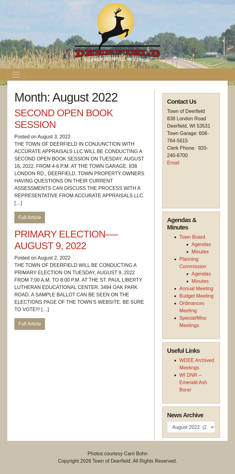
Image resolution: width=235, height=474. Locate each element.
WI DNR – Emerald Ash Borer (193, 382)
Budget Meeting (196, 296)
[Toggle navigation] (15, 74)
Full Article (29, 217)
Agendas (201, 244)
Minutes (200, 251)
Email (173, 162)
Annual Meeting (196, 288)
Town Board (192, 237)
